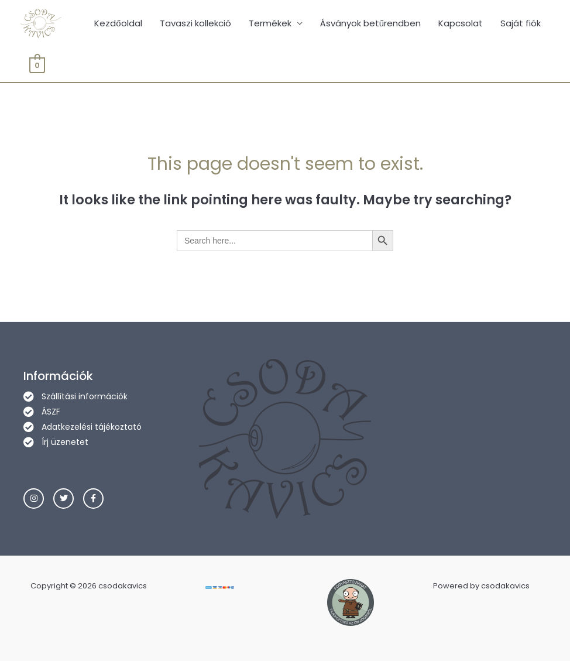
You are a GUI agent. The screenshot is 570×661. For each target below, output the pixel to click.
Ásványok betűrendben (370, 23)
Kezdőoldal (118, 23)
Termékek (270, 23)
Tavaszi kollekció (195, 23)
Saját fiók (520, 23)
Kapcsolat (460, 23)
